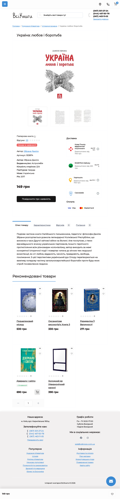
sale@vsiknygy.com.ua (85, 444)
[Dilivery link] (98, 149)
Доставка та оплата (85, 453)
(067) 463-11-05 (100, 16)
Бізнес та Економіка (35, 471)
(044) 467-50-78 (101, 13)
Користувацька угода (85, 459)
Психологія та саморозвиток (35, 465)
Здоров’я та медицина (35, 468)
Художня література (30, 26)
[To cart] (37, 392)
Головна (16, 26)
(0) (27, 140)
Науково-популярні (35, 462)
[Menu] (5, 4)
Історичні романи (49, 26)
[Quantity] (28, 403)
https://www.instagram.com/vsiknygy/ (88, 438)
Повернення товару (84, 462)
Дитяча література (35, 459)
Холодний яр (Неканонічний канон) (56, 384)
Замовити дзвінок (100, 19)
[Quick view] (40, 288)
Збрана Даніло (31, 151)
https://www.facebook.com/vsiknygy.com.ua (81, 438)
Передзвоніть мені (35, 440)
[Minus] (18, 403)
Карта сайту (85, 465)
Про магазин (84, 456)
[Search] (40, 15)
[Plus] (38, 403)
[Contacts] (108, 4)
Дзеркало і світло (26, 381)
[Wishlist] (40, 294)
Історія (35, 456)
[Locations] (100, 4)
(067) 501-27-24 (100, 11)
